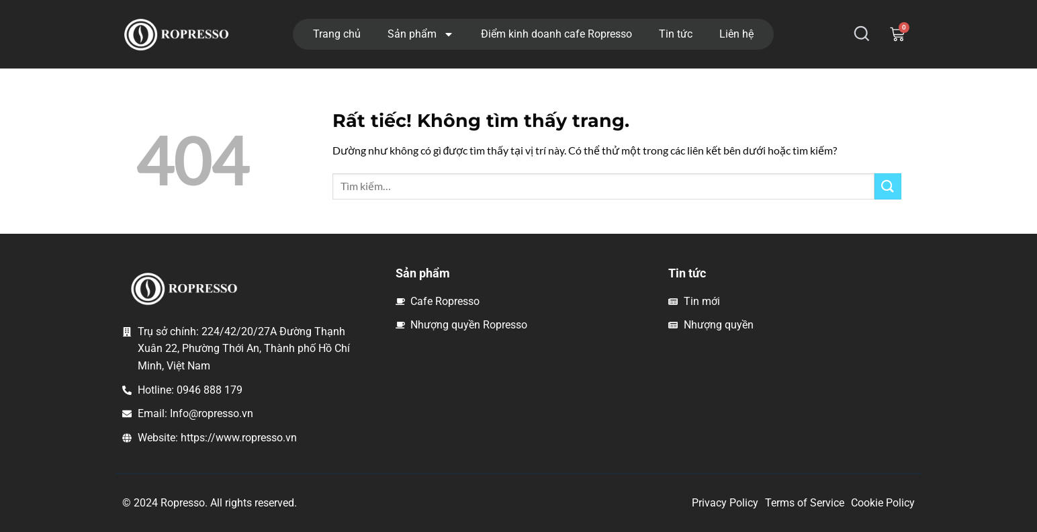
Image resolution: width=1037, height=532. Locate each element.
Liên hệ (736, 34)
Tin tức (675, 34)
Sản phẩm (421, 34)
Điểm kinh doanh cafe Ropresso (556, 34)
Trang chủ (337, 34)
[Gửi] (887, 186)
